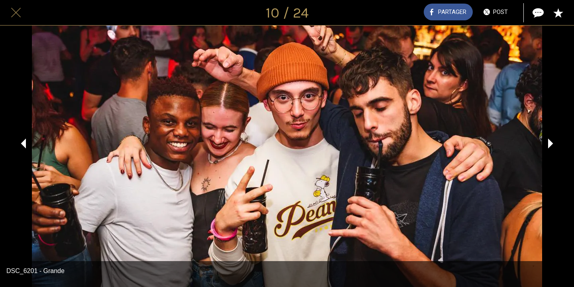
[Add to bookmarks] (558, 12)
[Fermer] (16, 13)
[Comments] (537, 12)
